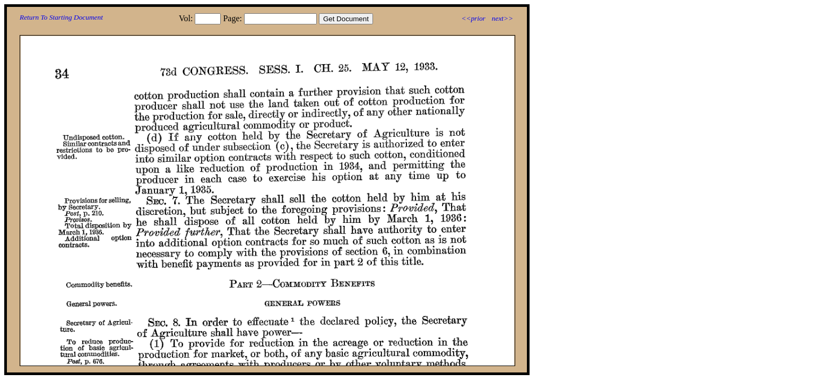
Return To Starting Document (61, 17)
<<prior (473, 18)
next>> (502, 18)
